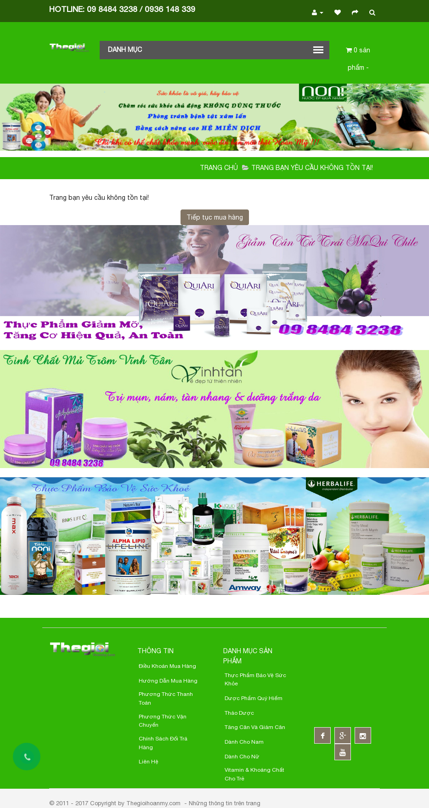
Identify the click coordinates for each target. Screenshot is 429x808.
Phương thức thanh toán (166, 698)
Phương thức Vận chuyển (162, 721)
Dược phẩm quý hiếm (253, 698)
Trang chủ (219, 167)
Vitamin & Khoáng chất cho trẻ (254, 774)
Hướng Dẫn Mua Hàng (168, 681)
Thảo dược (239, 713)
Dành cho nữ (242, 756)
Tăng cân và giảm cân (255, 727)
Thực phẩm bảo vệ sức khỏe (255, 679)
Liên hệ (148, 761)
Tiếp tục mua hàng (214, 217)
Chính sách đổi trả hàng (163, 743)
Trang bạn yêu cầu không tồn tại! (312, 167)
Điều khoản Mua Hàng (167, 666)
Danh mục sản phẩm (247, 656)
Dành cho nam (244, 742)
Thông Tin (155, 651)
